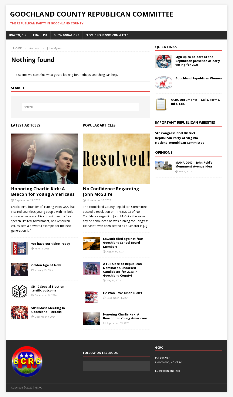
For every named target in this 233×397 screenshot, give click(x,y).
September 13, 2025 (27, 200)
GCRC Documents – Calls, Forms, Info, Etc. (195, 102)
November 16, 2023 (99, 200)
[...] (29, 230)
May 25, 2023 (114, 280)
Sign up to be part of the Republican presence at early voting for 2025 (197, 60)
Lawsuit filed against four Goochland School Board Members (123, 242)
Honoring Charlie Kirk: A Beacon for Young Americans (43, 191)
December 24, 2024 (46, 295)
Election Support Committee (107, 35)
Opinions (163, 152)
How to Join (18, 35)
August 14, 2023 (115, 251)
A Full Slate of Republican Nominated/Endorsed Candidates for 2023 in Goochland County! (122, 269)
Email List (40, 35)
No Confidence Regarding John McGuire (111, 191)
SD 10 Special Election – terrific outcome (49, 288)
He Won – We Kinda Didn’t (122, 293)
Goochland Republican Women (198, 78)
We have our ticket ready (50, 244)
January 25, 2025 (44, 270)
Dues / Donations (66, 35)
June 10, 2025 (42, 248)
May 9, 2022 (185, 171)
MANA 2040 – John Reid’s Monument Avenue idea (193, 164)
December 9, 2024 (45, 316)
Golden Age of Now (46, 265)
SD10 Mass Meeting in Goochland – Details (48, 310)
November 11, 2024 (117, 297)
